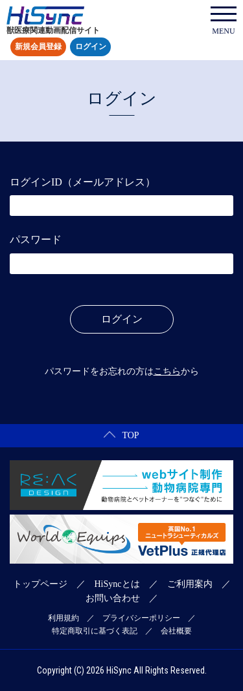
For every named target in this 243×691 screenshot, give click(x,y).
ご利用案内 (190, 584)
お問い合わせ (113, 598)
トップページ (40, 584)
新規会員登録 (38, 47)
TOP (121, 435)
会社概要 (176, 630)
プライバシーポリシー (141, 617)
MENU (224, 21)
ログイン (90, 47)
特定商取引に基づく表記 (94, 630)
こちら (167, 371)
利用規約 (63, 617)
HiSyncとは (117, 584)
